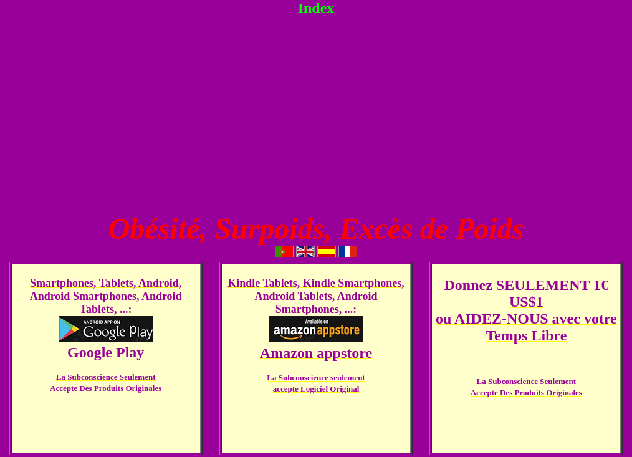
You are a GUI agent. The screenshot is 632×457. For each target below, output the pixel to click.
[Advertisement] (316, 114)
